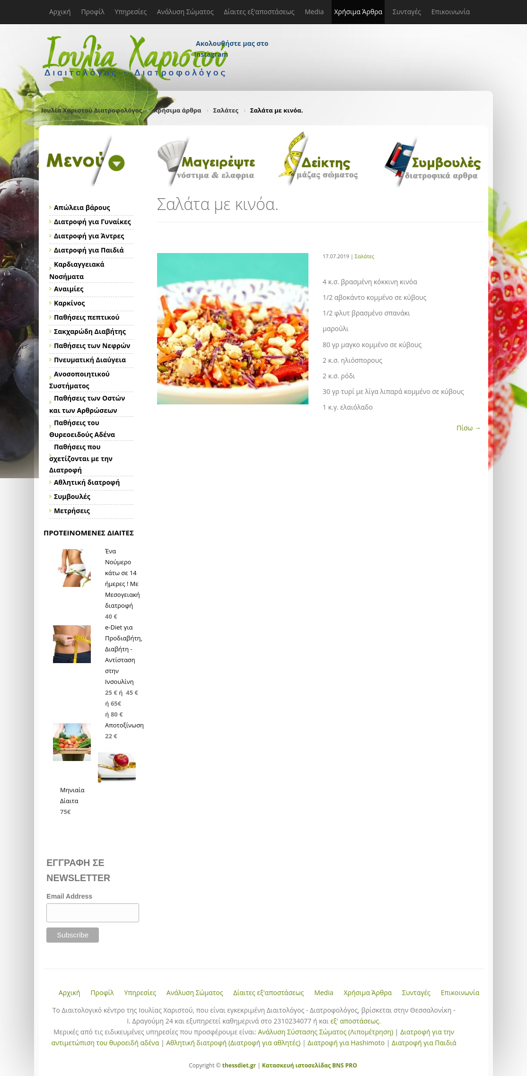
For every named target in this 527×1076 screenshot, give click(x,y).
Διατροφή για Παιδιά (424, 1042)
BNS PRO (344, 1065)
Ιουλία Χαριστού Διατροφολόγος (91, 110)
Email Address (69, 896)
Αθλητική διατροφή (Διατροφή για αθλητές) (233, 1042)
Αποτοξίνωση (124, 725)
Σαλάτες (225, 110)
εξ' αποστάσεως (354, 1020)
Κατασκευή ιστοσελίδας (296, 1065)
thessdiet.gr (239, 1065)
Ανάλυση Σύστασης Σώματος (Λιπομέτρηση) (325, 1031)
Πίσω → (469, 427)
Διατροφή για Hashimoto (346, 1042)
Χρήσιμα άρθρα (177, 110)
